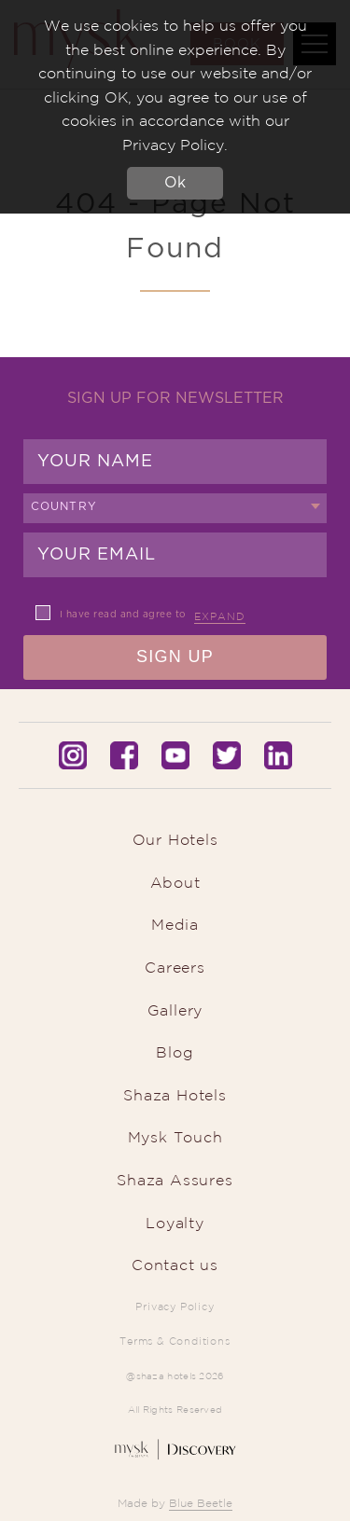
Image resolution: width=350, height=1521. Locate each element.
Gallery (175, 1010)
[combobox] (175, 508)
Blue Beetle (200, 1503)
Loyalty (175, 1222)
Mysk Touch (175, 1136)
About (175, 882)
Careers (175, 967)
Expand (219, 616)
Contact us (175, 1264)
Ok (175, 182)
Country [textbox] (64, 506)
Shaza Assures (174, 1179)
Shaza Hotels (175, 1094)
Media (175, 924)
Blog (174, 1052)
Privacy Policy (174, 1306)
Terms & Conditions (174, 1341)
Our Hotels (175, 839)
